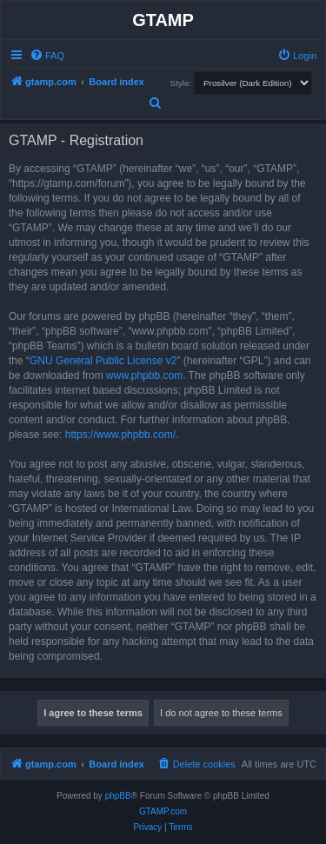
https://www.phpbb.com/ (120, 435)
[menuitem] (47, 55)
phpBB (118, 796)
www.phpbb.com (144, 375)
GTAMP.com (163, 811)
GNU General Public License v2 (103, 361)
